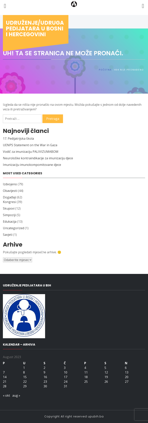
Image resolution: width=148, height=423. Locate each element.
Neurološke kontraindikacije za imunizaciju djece (38, 158)
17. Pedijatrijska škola (18, 138)
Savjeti (7, 234)
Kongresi (9, 202)
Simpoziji (9, 215)
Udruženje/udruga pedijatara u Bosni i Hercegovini (35, 28)
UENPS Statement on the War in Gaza (30, 145)
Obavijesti (10, 191)
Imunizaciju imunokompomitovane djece (32, 165)
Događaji (9, 197)
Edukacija (9, 221)
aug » (16, 395)
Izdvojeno (10, 184)
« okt (6, 395)
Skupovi (8, 208)
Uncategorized (13, 228)
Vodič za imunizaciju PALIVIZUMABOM (30, 151)
